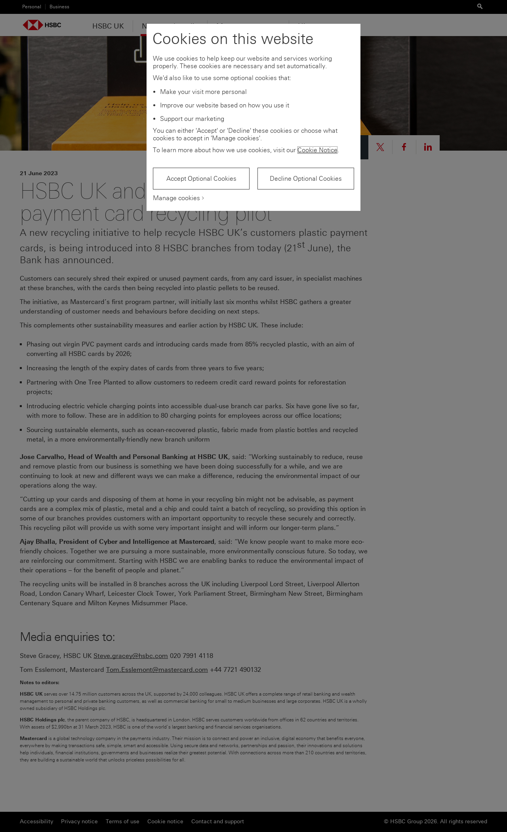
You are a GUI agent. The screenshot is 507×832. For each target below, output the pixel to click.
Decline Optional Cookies (306, 178)
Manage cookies (176, 198)
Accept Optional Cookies (201, 178)
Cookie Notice (317, 150)
